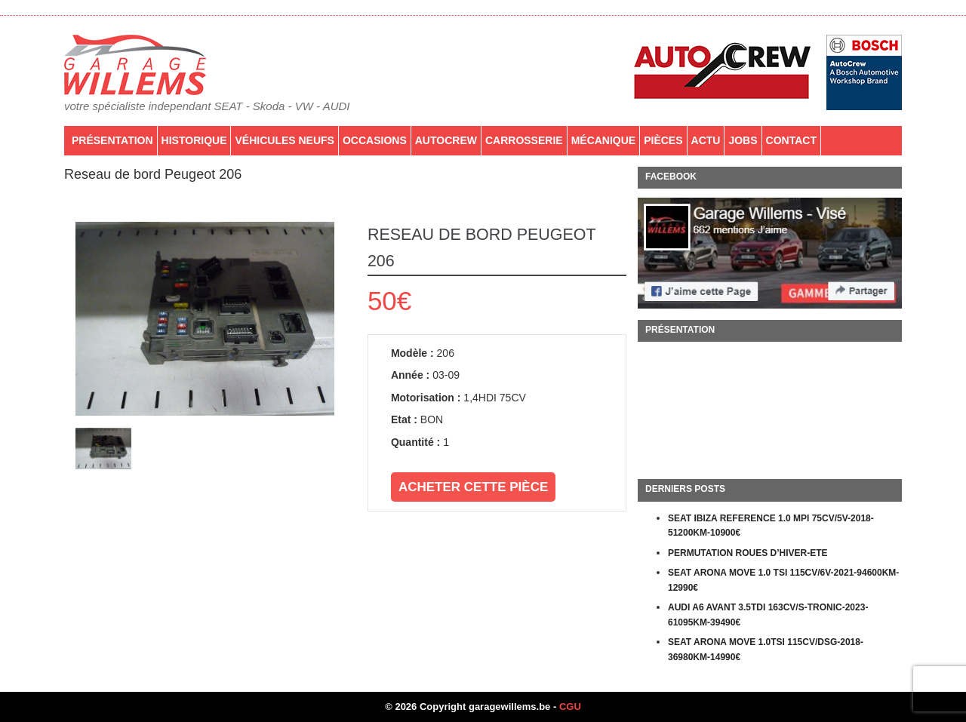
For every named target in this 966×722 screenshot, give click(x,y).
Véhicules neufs (284, 140)
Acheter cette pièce (473, 487)
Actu (706, 140)
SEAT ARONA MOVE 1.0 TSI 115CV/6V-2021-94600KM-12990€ (783, 580)
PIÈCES (663, 140)
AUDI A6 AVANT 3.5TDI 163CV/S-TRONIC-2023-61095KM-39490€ (768, 615)
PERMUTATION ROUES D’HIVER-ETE (748, 553)
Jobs (742, 140)
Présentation (112, 140)
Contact (791, 140)
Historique (194, 140)
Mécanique (603, 140)
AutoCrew (446, 140)
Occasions (375, 140)
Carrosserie (524, 140)
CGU (570, 706)
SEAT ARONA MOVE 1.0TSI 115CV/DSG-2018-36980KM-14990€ (765, 649)
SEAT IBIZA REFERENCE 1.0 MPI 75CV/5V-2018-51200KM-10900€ (771, 526)
